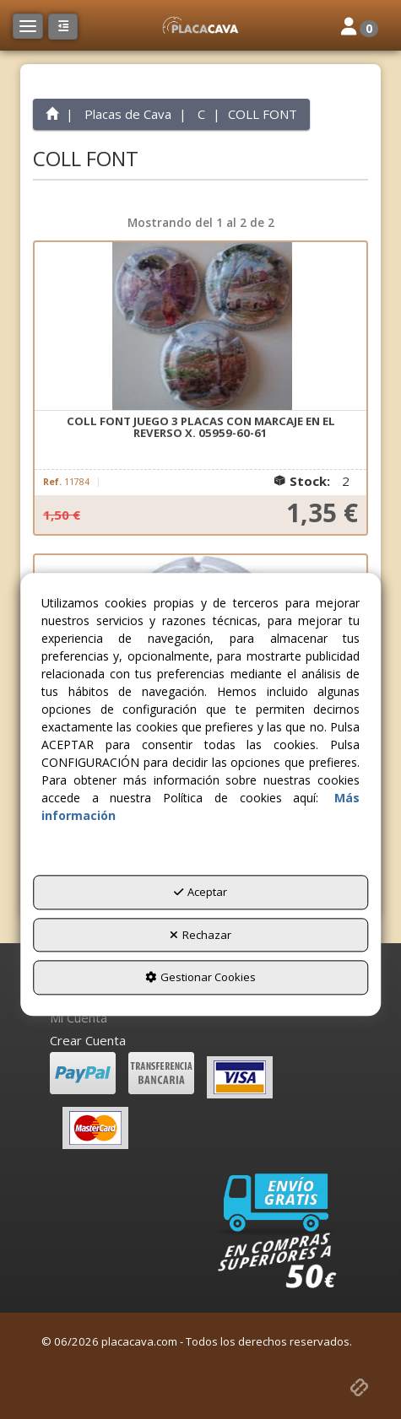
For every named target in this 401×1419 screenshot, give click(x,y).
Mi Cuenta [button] (78, 1017)
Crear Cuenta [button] (88, 1040)
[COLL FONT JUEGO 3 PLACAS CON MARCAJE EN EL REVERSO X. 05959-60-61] (201, 326)
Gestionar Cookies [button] (200, 977)
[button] (200, 25)
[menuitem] (201, 1017)
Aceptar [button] (200, 892)
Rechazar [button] (200, 934)
